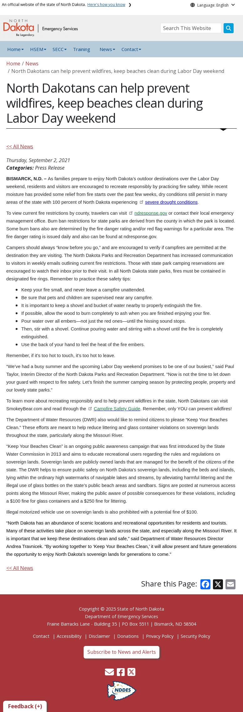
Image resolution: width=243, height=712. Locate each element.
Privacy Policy (159, 636)
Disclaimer (99, 636)
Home (14, 49)
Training (81, 49)
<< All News (19, 146)
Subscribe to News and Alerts (121, 651)
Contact (41, 636)
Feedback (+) (25, 706)
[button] (110, 674)
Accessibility (69, 636)
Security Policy (195, 636)
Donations (128, 636)
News (32, 63)
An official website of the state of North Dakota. (63, 4)
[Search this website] (229, 28)
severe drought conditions (171, 202)
